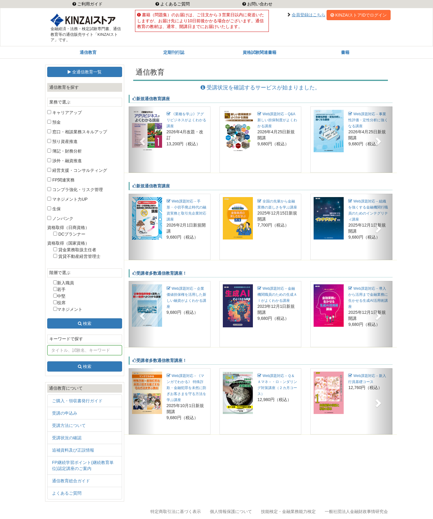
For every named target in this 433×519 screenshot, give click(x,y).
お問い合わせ (259, 4)
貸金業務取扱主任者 (74, 249)
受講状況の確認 (66, 437)
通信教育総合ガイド (71, 480)
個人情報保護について (231, 511)
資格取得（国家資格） (68, 243)
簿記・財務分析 (64, 151)
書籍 (345, 52)
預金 (54, 122)
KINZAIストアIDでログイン (358, 15)
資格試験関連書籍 (259, 52)
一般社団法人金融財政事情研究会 (356, 511)
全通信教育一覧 (85, 72)
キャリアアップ (64, 112)
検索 (84, 323)
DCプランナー (69, 234)
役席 (59, 302)
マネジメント (67, 309)
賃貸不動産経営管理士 (76, 256)
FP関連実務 (61, 180)
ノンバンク (60, 218)
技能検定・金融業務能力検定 (288, 511)
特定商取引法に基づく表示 (175, 511)
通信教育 (88, 52)
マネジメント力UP (67, 199)
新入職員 (63, 282)
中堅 (59, 296)
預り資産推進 (62, 141)
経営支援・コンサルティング (77, 170)
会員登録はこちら (308, 14)
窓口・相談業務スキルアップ (77, 131)
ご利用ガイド (89, 4)
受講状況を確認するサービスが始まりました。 (260, 88)
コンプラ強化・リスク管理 (75, 189)
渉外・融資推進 (64, 160)
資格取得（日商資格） (68, 227)
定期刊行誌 (173, 52)
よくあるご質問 (174, 4)
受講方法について (69, 425)
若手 (59, 289)
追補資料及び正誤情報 (73, 450)
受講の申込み (64, 413)
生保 (54, 208)
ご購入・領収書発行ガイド (77, 400)
